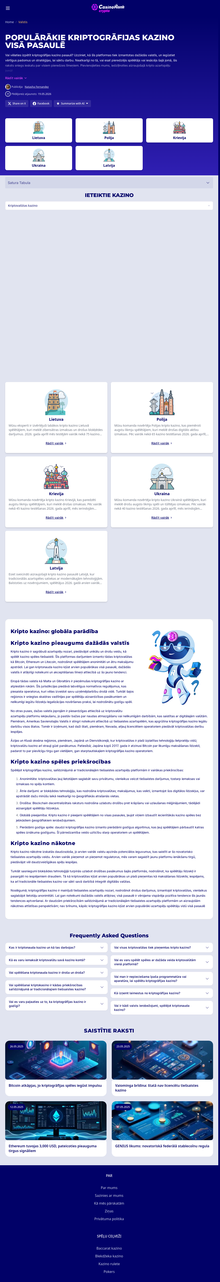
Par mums (109, 1187)
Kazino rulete (109, 1263)
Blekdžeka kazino (109, 1256)
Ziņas (109, 1211)
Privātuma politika (109, 1218)
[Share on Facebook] (41, 103)
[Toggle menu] (7, 8)
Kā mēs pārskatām (109, 1203)
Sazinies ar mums (109, 1195)
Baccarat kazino (109, 1248)
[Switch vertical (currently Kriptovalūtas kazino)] (109, 205)
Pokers (109, 1271)
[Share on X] (16, 103)
